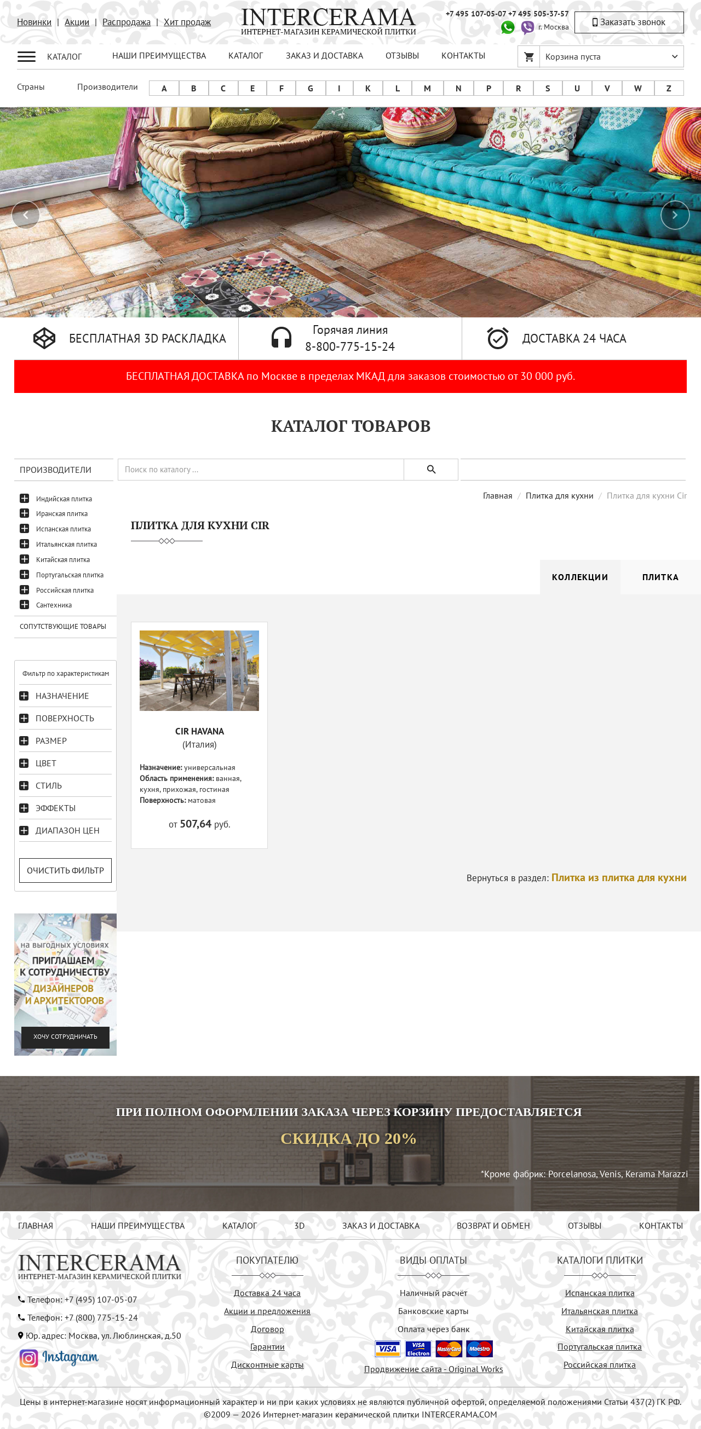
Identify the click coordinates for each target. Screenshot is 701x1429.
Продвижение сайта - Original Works (433, 1368)
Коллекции (580, 576)
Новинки (34, 22)
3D (299, 1225)
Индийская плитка (64, 499)
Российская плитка (65, 590)
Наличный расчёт (433, 1292)
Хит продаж (187, 22)
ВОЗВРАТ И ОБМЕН (493, 1225)
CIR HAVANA (199, 731)
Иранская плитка (62, 513)
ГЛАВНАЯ (35, 1225)
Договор (267, 1328)
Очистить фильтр (65, 870)
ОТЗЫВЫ (402, 55)
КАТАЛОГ (245, 55)
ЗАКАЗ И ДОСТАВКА (324, 55)
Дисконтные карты (267, 1364)
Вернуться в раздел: (577, 878)
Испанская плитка (63, 529)
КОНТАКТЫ (463, 55)
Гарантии (267, 1346)
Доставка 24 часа (267, 1292)
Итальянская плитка (66, 544)
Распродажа (126, 22)
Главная (498, 495)
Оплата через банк (434, 1328)
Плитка (660, 576)
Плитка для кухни (560, 495)
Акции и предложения (267, 1310)
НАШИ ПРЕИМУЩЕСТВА (159, 55)
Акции (77, 22)
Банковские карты (433, 1310)
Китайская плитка (63, 559)
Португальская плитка (70, 575)
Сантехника (54, 605)
